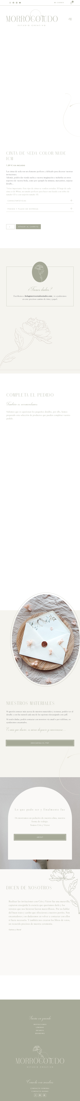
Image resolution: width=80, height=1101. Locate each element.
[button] (40, 201)
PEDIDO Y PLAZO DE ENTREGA (23, 209)
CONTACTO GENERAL (40, 1088)
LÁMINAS (40, 1027)
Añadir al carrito (28, 227)
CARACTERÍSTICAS (17, 201)
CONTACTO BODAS (40, 1091)
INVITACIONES (40, 1024)
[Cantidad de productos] (10, 226)
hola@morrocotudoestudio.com (38, 296)
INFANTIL (40, 1030)
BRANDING (40, 1033)
